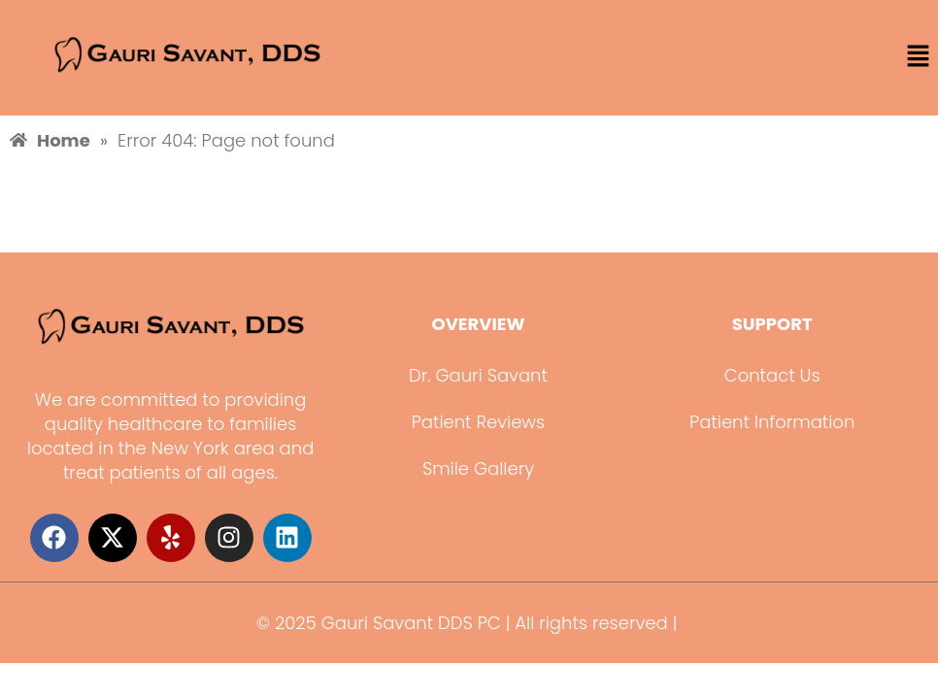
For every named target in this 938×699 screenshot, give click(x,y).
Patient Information (771, 422)
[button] (918, 57)
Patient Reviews (479, 422)
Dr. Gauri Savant (478, 375)
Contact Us (772, 375)
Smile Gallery (478, 468)
